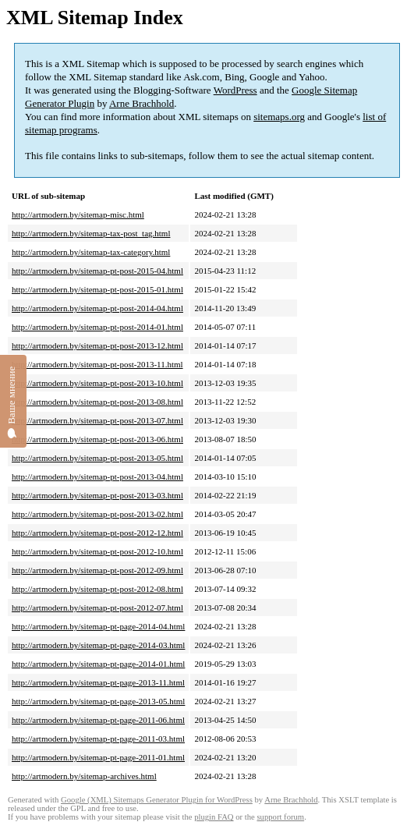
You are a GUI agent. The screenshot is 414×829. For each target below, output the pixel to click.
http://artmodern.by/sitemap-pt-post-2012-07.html (97, 607)
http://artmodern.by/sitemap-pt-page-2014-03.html (98, 645)
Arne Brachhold (141, 103)
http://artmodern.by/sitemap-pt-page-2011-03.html (98, 738)
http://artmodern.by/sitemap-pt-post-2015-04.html (97, 270)
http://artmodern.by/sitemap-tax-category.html (91, 252)
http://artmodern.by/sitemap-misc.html (78, 214)
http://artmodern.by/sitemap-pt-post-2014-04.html (97, 308)
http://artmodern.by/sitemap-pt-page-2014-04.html (98, 626)
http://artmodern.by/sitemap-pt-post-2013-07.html (97, 420)
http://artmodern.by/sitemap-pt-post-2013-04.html (97, 476)
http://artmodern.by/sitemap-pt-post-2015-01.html (97, 289)
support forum (280, 817)
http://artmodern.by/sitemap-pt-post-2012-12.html (97, 532)
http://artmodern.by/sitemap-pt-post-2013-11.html (97, 364)
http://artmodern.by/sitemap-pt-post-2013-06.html (97, 439)
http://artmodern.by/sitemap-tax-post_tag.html (91, 233)
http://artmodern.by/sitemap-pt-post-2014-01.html (97, 326)
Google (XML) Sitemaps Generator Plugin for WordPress (157, 799)
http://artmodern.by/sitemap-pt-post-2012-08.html (97, 588)
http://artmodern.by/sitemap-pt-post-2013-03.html (97, 495)
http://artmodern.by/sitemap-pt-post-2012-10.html (97, 551)
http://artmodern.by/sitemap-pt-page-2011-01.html (98, 757)
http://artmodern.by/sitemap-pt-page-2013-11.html (98, 682)
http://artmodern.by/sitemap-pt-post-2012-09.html (97, 570)
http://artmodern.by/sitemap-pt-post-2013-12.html (97, 345)
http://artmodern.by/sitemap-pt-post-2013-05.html (97, 457)
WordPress (235, 90)
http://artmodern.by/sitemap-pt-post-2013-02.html (97, 514)
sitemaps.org (279, 116)
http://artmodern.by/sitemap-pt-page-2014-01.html (98, 663)
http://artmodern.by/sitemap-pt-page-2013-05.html (98, 701)
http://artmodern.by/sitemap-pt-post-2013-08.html (97, 401)
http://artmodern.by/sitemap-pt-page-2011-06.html (98, 719)
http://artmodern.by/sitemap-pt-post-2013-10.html (97, 383)
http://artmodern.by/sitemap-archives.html (84, 776)
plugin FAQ (213, 817)
